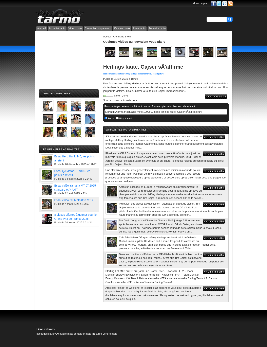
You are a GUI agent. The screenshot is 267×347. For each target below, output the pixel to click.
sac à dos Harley (46, 333)
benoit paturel (158, 74)
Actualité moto (57, 28)
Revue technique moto (98, 28)
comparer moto (82, 333)
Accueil (41, 28)
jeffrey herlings (131, 74)
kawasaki (112, 74)
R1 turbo (97, 333)
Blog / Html (125, 118)
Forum (111, 118)
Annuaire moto (157, 28)
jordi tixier (120, 74)
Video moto (75, 28)
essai (105, 74)
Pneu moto (139, 28)
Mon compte (200, 3)
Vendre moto (110, 333)
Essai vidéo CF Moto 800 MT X (74, 200)
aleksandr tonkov (145, 74)
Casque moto (122, 28)
